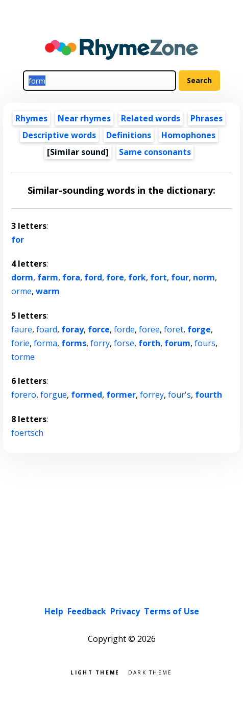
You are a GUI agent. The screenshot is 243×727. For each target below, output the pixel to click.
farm (47, 277)
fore (115, 277)
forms (73, 343)
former (121, 394)
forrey (152, 394)
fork (137, 277)
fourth (208, 394)
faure (21, 329)
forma (45, 343)
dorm (22, 277)
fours (205, 343)
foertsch (27, 432)
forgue (53, 394)
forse (124, 343)
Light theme (94, 672)
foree (149, 329)
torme (23, 356)
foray (72, 329)
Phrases (206, 118)
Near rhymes (84, 118)
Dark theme (150, 672)
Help (53, 611)
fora (71, 277)
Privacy (125, 611)
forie (20, 343)
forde (124, 329)
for (17, 239)
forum (177, 343)
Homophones (188, 135)
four (180, 277)
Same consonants (155, 152)
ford (93, 277)
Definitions (128, 135)
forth (149, 343)
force (99, 329)
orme (21, 291)
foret (173, 329)
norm (204, 277)
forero (23, 394)
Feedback (86, 611)
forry (100, 343)
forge (199, 329)
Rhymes (31, 118)
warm (48, 291)
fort (158, 277)
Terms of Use (171, 611)
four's (179, 394)
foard (46, 329)
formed (86, 394)
